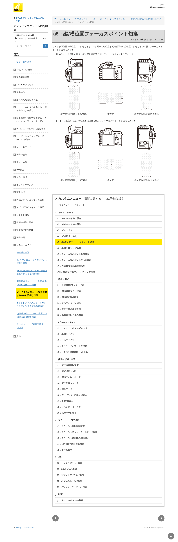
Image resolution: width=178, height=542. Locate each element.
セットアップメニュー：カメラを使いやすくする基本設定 (31, 304)
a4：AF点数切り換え (67, 236)
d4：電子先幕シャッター (69, 383)
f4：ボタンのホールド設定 (69, 481)
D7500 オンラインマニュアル (74, 19)
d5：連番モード (64, 389)
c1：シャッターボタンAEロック (72, 328)
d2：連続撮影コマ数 (66, 371)
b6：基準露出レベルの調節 (70, 315)
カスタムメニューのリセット (71, 205)
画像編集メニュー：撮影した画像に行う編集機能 (32, 315)
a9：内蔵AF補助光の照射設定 (71, 266)
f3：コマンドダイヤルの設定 (70, 475)
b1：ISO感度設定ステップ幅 (70, 285)
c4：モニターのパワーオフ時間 (72, 346)
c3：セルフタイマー (66, 340)
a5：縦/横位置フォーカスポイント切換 (75, 242)
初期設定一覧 (23, 252)
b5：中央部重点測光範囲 (69, 309)
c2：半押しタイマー (66, 334)
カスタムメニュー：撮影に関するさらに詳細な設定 (32, 294)
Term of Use (29, 528)
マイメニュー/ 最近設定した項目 (31, 326)
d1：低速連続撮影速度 (68, 365)
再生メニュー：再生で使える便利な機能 (32, 261)
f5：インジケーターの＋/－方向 (72, 487)
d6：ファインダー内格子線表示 (72, 395)
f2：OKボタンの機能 (67, 469)
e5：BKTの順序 (64, 450)
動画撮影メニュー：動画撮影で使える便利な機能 (32, 283)
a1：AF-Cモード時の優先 (69, 218)
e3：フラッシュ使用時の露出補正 (73, 438)
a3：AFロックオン (66, 230)
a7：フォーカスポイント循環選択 (73, 254)
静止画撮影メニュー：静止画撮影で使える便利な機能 (32, 272)
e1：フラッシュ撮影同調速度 (71, 426)
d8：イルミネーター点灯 (69, 407)
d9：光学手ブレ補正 (66, 413)
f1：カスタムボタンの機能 (69, 463)
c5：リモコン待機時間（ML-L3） (73, 352)
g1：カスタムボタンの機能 (70, 500)
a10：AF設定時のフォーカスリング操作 (76, 272)
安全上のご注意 (23, 62)
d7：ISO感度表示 (65, 401)
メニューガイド (98, 19)
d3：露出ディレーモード (69, 377)
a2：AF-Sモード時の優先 (69, 224)
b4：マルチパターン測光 (69, 303)
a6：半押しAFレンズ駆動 (69, 248)
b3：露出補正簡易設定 (68, 297)
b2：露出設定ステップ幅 (69, 291)
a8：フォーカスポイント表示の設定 (74, 260)
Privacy (18, 528)
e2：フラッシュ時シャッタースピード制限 (77, 432)
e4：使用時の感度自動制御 (70, 444)
